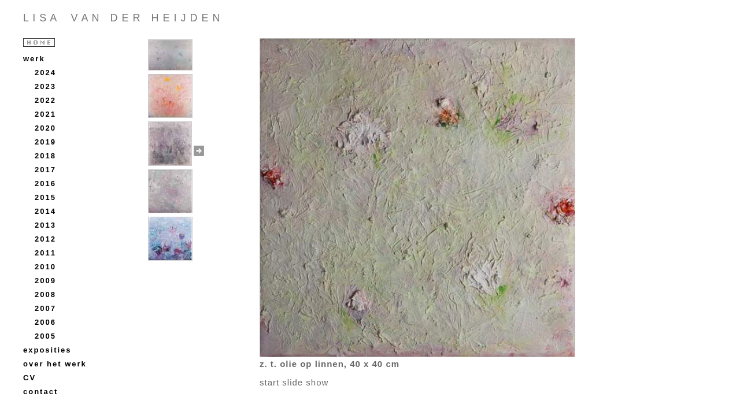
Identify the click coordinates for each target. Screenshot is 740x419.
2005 (45, 336)
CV (29, 377)
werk (34, 58)
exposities (47, 350)
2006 (45, 322)
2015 (45, 197)
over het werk (55, 363)
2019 (45, 142)
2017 (45, 169)
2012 (45, 239)
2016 (45, 183)
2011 (45, 253)
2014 (45, 211)
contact (40, 391)
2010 (45, 266)
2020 (45, 128)
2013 (45, 225)
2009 (45, 280)
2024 (45, 72)
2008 (45, 294)
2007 (45, 308)
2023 (45, 86)
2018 (45, 155)
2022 (45, 100)
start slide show (294, 382)
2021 (45, 114)
